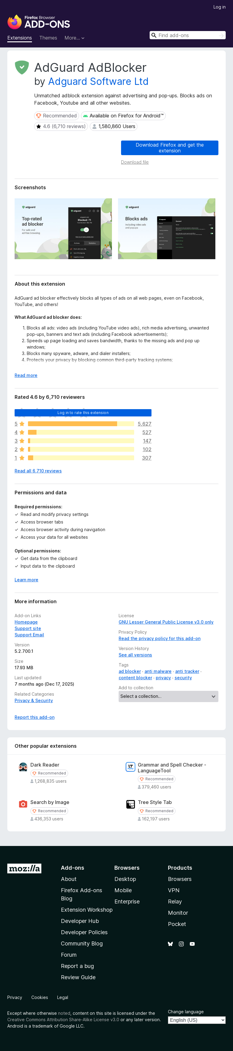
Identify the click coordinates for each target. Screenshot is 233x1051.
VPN (173, 890)
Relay (175, 901)
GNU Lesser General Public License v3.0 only (166, 622)
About (69, 879)
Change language (186, 1011)
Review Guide (78, 977)
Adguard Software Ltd (98, 81)
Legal (62, 997)
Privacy (14, 997)
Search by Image (49, 802)
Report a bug (77, 966)
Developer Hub (80, 921)
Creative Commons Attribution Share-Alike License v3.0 (63, 1019)
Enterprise (127, 901)
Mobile (123, 890)
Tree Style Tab (155, 802)
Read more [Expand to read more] (26, 375)
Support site (28, 628)
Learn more (26, 579)
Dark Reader (44, 765)
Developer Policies (84, 932)
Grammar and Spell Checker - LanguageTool (172, 768)
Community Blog (82, 943)
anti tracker (187, 671)
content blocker (135, 677)
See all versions (135, 654)
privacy (163, 677)
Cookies (39, 997)
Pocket (177, 924)
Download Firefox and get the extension (170, 148)
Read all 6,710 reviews (38, 470)
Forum (69, 955)
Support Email (29, 634)
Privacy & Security (34, 700)
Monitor (178, 913)
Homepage (26, 622)
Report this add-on (34, 717)
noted (64, 1013)
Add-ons (72, 868)
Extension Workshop (87, 910)
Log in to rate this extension (83, 412)
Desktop (125, 879)
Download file (135, 162)
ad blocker (130, 671)
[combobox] (188, 35)
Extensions (19, 38)
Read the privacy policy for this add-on (159, 638)
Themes (48, 38)
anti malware (158, 671)
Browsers (180, 879)
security (183, 677)
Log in (220, 6)
